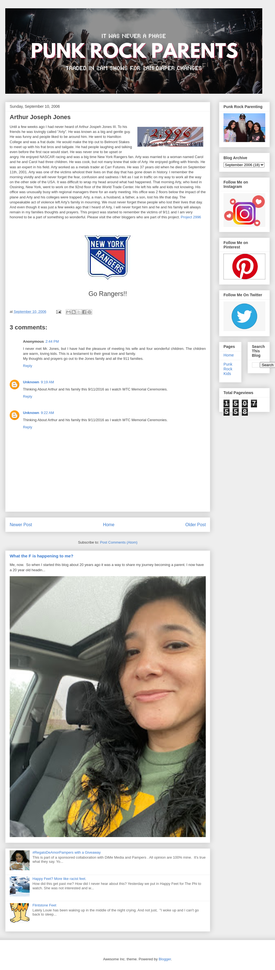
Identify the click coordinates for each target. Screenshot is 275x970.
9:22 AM (47, 413)
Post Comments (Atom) (118, 542)
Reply (27, 366)
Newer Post (21, 524)
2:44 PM (52, 341)
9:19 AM (47, 382)
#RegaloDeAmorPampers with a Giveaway (66, 852)
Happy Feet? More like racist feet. (59, 879)
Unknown (31, 382)
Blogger (165, 959)
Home (109, 524)
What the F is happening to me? (41, 556)
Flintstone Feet (44, 905)
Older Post (195, 524)
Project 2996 (191, 217)
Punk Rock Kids (227, 369)
